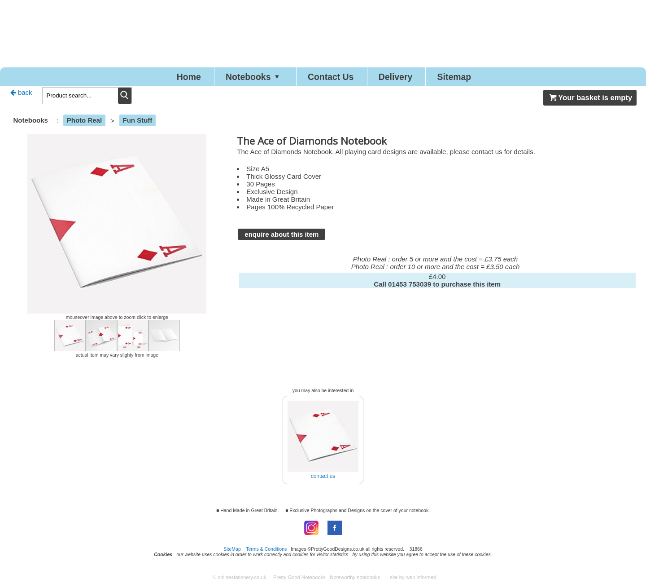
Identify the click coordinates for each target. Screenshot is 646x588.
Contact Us (331, 78)
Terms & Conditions (266, 551)
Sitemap (475, 78)
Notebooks (243, 78)
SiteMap (232, 551)
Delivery (407, 78)
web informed (421, 580)
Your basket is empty (590, 100)
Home (167, 78)
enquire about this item (281, 237)
